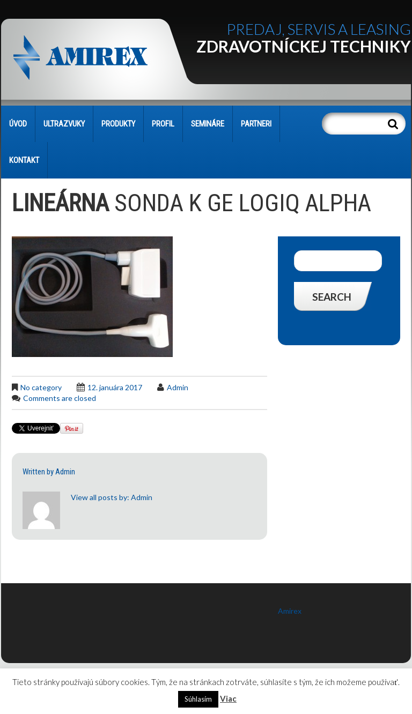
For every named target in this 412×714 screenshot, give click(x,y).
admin (177, 387)
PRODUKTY (118, 124)
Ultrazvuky (64, 124)
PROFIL (163, 124)
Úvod (18, 124)
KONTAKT (24, 160)
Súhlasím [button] (198, 699)
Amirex (289, 610)
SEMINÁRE (207, 124)
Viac (228, 698)
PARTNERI (256, 124)
